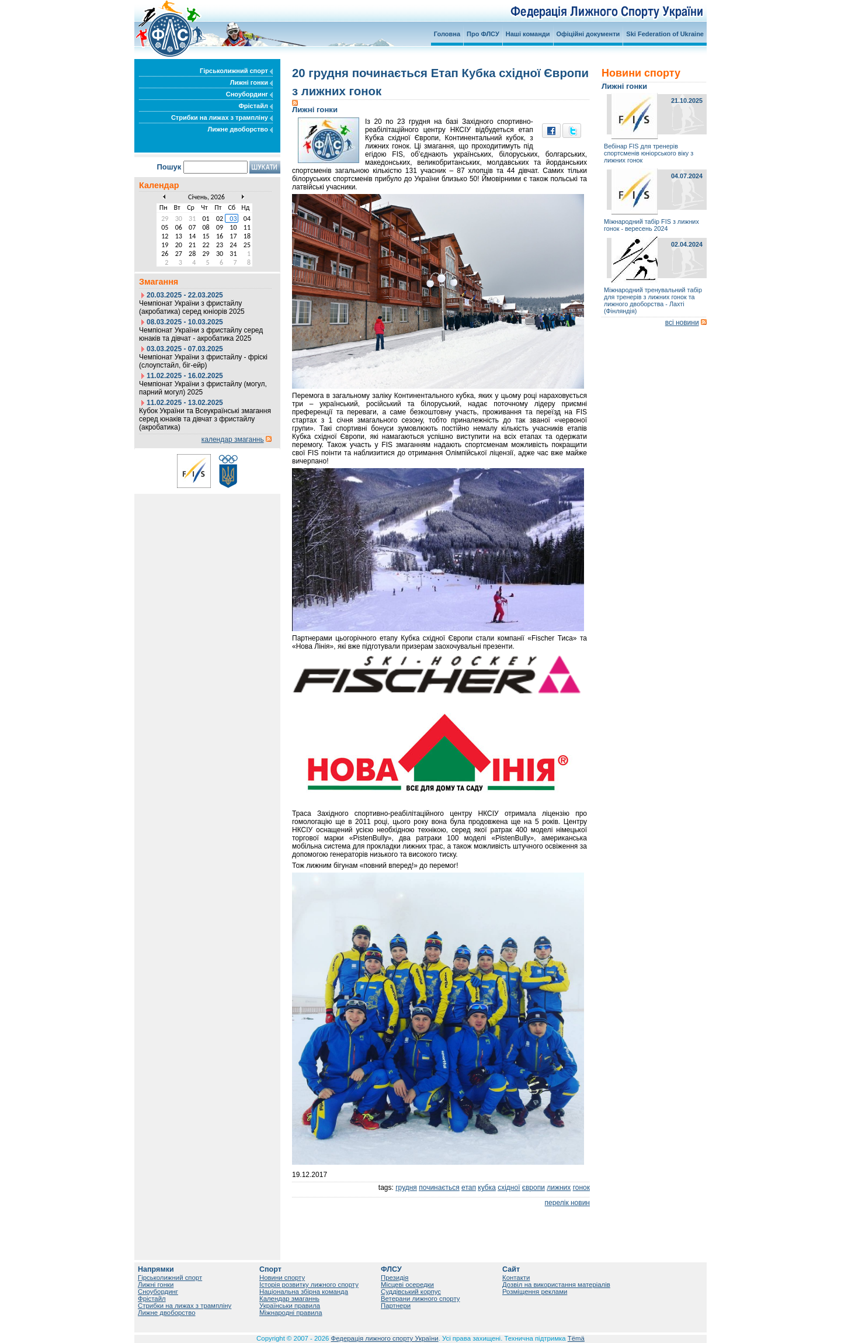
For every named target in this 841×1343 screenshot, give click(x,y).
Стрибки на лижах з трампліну (222, 117)
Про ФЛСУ (483, 33)
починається (439, 1187)
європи (533, 1187)
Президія (395, 1277)
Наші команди (528, 33)
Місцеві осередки (407, 1284)
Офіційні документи (588, 33)
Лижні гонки (251, 82)
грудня (406, 1187)
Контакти (516, 1277)
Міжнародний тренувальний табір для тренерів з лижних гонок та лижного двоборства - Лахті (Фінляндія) (653, 300)
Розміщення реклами (534, 1291)
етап (468, 1187)
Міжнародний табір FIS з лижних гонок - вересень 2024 (651, 225)
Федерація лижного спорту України (385, 1338)
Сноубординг (249, 94)
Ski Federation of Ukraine (665, 33)
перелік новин (567, 1203)
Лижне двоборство (240, 129)
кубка (487, 1187)
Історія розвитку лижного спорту (309, 1284)
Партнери (396, 1305)
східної (509, 1187)
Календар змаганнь (289, 1298)
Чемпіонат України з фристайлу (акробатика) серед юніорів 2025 (192, 307)
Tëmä (576, 1338)
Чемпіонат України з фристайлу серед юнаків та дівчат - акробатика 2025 (201, 334)
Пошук (169, 166)
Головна (447, 33)
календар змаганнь (232, 439)
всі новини (682, 323)
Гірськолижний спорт (236, 70)
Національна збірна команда (303, 1291)
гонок (581, 1187)
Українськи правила (289, 1305)
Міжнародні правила (290, 1312)
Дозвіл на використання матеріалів (556, 1284)
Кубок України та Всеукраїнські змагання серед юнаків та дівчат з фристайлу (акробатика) (205, 419)
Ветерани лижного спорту (420, 1298)
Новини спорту (282, 1277)
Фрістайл (255, 105)
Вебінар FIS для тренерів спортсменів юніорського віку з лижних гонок (648, 153)
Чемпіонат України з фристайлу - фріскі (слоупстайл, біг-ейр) (203, 361)
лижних (559, 1187)
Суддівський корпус (411, 1291)
